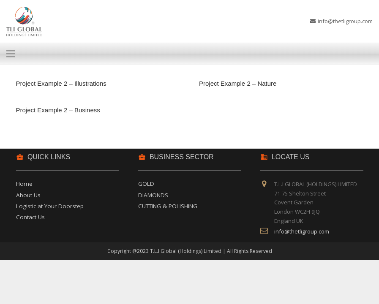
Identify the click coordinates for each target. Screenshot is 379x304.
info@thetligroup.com (301, 231)
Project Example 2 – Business (58, 110)
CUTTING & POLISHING (167, 206)
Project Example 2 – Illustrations (61, 83)
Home (24, 183)
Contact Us (30, 217)
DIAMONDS (153, 195)
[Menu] (182, 53)
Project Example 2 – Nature (237, 83)
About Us (28, 195)
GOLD (146, 183)
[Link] (24, 21)
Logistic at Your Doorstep (50, 206)
